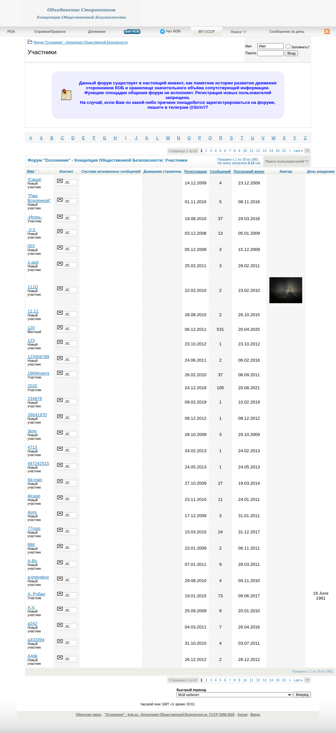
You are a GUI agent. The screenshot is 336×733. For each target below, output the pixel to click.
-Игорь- (35, 217)
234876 (35, 398)
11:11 (33, 311)
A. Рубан (36, 593)
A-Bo (32, 560)
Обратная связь (88, 714)
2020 (32, 385)
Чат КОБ (170, 31)
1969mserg (38, 373)
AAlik (32, 655)
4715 (32, 447)
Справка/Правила (50, 31)
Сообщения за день (286, 31)
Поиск (236, 32)
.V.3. (32, 229)
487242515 (38, 463)
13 (264, 151)
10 (245, 151)
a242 (32, 623)
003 (31, 245)
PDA (11, 31)
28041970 (37, 414)
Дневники (96, 31)
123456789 (38, 356)
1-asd (33, 262)
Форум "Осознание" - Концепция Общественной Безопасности (80, 42)
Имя (248, 46)
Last (298, 151)
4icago (34, 495)
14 (271, 151)
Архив (243, 714)
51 (284, 151)
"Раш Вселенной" (39, 198)
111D (33, 286)
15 (277, 151)
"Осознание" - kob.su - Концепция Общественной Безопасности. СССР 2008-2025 (169, 714)
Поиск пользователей (284, 161)
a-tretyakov (38, 577)
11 (251, 151)
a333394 (36, 639)
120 (31, 327)
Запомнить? (297, 47)
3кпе (32, 431)
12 (258, 151)
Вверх (255, 714)
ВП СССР (207, 31)
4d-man (35, 479)
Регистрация (195, 171)
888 (31, 544)
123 (31, 340)
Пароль (251, 53)
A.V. (31, 607)
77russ (34, 528)
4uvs (32, 512)
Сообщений (220, 171)
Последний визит (249, 171)
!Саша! (35, 179)
